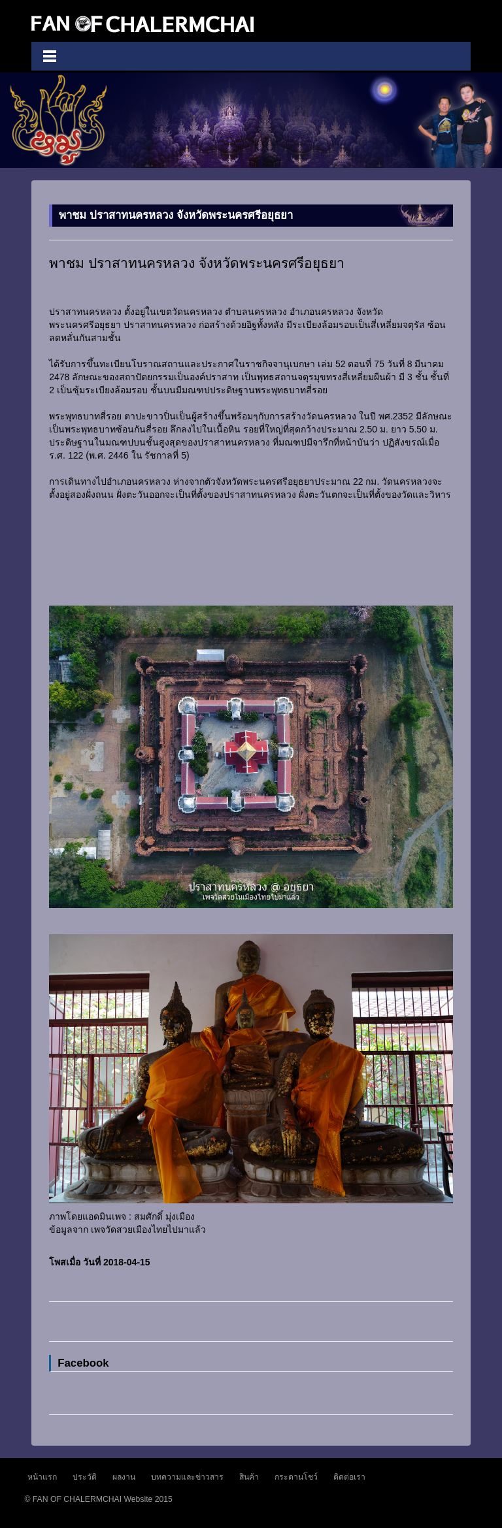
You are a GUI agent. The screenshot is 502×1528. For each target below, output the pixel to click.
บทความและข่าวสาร (187, 1477)
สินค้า (249, 1477)
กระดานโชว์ (296, 1477)
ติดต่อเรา (349, 1477)
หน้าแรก (42, 1477)
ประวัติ (85, 1477)
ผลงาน (123, 1477)
